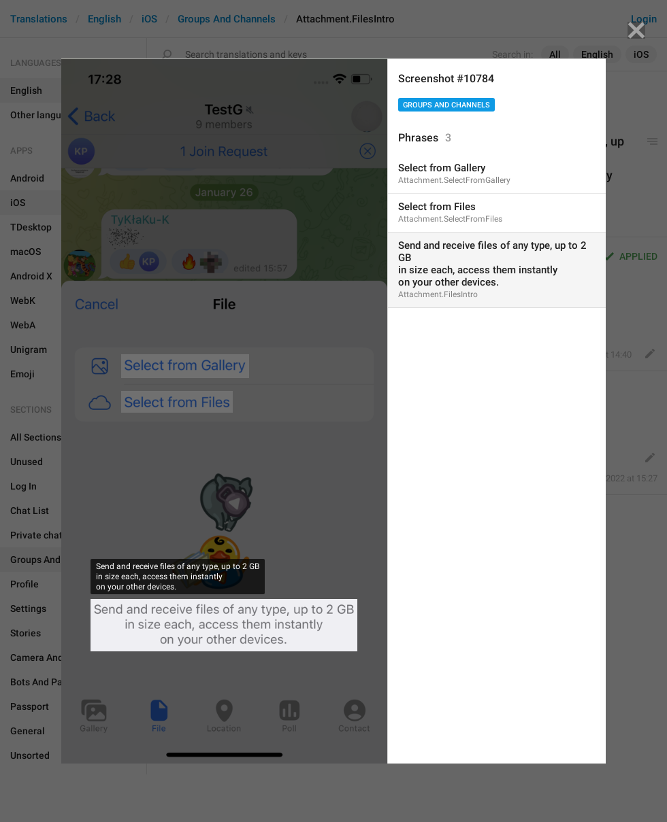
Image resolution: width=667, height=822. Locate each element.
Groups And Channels (446, 105)
